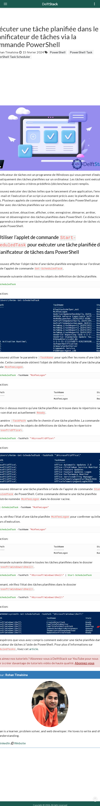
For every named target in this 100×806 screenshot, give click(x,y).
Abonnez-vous (84, 663)
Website (18, 743)
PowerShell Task (81, 52)
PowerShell (58, 52)
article (33, 649)
